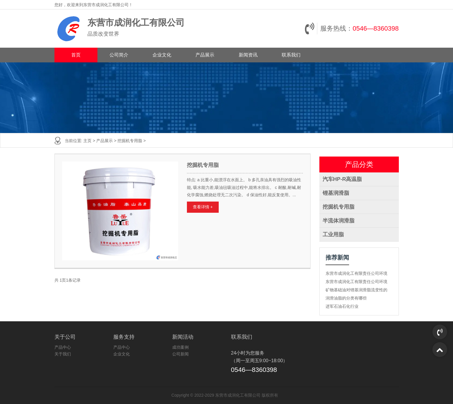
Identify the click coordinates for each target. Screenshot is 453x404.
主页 (87, 140)
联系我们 (291, 54)
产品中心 (62, 347)
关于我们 (62, 354)
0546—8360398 (376, 28)
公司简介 (118, 54)
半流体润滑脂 (338, 221)
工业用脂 (333, 234)
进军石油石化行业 (342, 306)
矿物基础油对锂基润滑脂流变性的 (356, 289)
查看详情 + (203, 207)
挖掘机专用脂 (129, 140)
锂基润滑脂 (336, 193)
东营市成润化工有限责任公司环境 (356, 273)
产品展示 (204, 54)
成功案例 (180, 347)
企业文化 (161, 54)
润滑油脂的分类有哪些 (346, 298)
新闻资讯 (248, 54)
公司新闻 (180, 354)
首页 (76, 54)
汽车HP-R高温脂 (342, 179)
